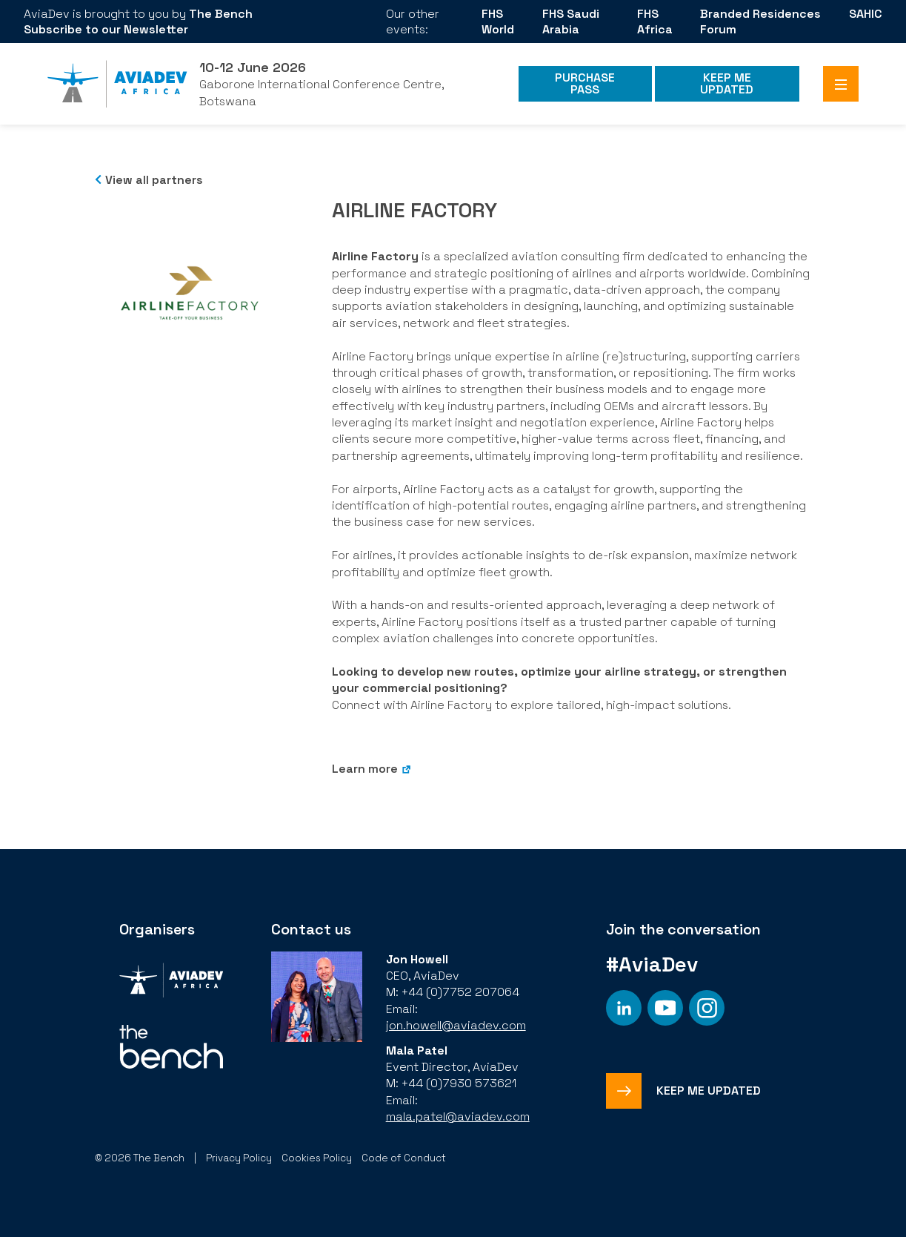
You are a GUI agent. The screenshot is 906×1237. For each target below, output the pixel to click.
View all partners (154, 180)
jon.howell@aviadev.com (456, 1025)
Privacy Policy (239, 1158)
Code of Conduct (404, 1158)
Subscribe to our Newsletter (106, 29)
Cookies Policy (317, 1158)
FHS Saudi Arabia (570, 21)
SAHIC (865, 14)
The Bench (221, 14)
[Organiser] (171, 982)
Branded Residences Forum (760, 21)
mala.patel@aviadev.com (458, 1116)
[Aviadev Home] (117, 84)
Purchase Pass (585, 83)
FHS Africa (655, 21)
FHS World (498, 21)
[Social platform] (624, 1008)
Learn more (365, 768)
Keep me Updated (726, 83)
